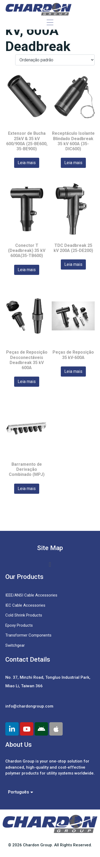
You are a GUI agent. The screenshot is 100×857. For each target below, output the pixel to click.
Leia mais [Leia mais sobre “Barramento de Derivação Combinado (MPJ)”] (27, 488)
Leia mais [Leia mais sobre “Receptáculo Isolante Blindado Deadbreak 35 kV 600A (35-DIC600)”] (73, 162)
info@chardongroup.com (29, 706)
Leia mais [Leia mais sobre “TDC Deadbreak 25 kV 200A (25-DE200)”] (73, 264)
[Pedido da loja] (55, 59)
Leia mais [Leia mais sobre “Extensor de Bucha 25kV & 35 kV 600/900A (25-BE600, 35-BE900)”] (27, 162)
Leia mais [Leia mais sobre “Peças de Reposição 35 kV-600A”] (73, 371)
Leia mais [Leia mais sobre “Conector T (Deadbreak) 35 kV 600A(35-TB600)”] (27, 269)
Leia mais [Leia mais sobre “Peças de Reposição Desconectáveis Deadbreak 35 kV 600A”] (27, 381)
